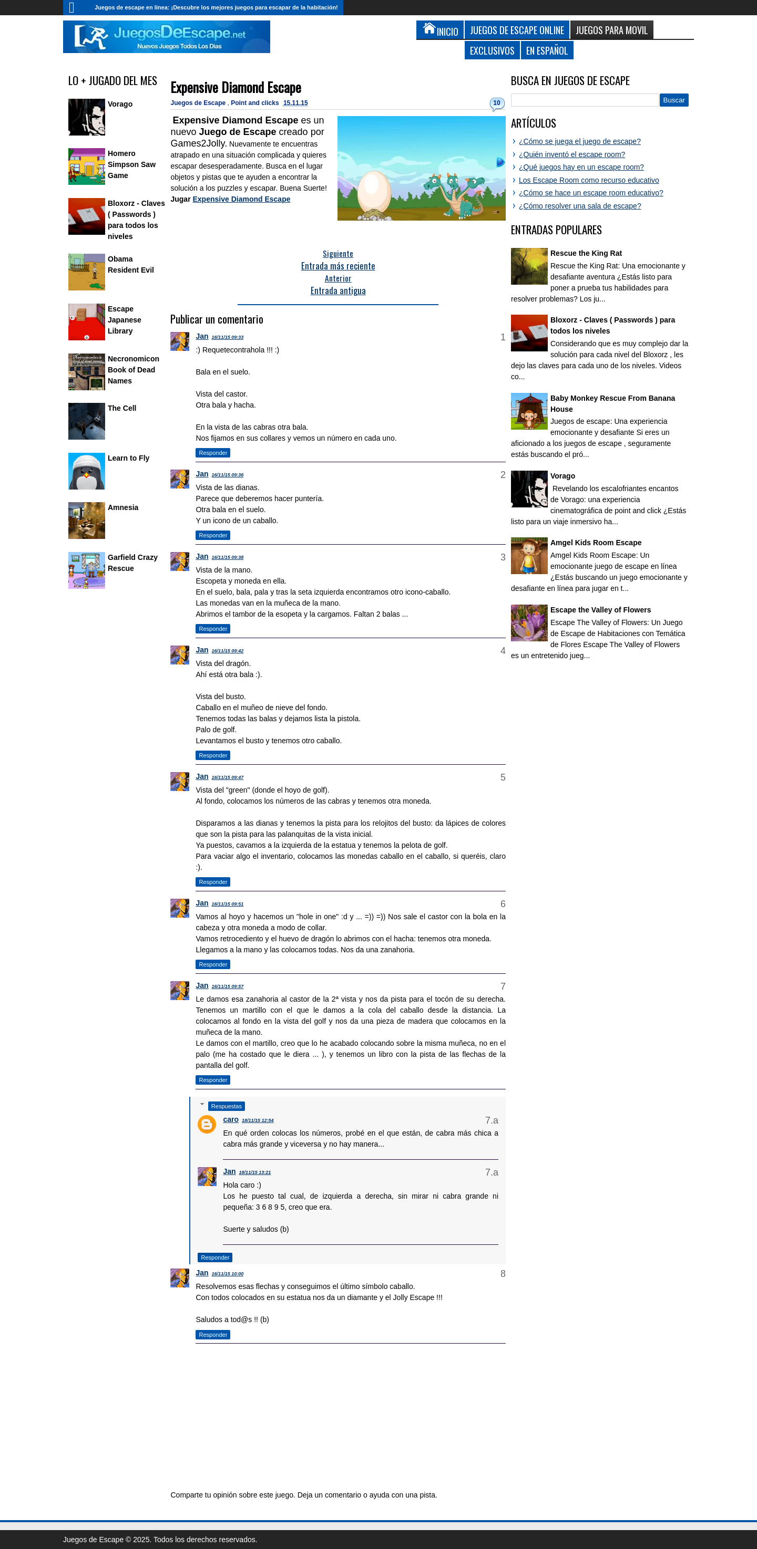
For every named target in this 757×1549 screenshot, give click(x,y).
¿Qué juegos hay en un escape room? (581, 167)
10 (496, 103)
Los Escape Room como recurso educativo (589, 180)
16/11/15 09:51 (228, 904)
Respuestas (226, 1106)
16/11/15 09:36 (228, 474)
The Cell (122, 408)
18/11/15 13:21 (255, 1172)
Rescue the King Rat (586, 253)
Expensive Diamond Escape (235, 87)
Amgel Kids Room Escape (596, 542)
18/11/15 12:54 (258, 1120)
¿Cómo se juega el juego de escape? (580, 141)
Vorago (120, 104)
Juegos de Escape (198, 103)
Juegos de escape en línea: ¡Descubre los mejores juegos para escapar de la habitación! (216, 7)
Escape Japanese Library (124, 320)
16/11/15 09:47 (228, 777)
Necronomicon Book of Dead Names (133, 370)
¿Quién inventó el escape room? (572, 154)
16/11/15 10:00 (228, 1273)
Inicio (76, 7)
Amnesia (123, 507)
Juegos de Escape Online (517, 30)
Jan (202, 336)
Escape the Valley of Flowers (600, 610)
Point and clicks (256, 103)
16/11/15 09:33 (228, 337)
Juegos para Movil (612, 30)
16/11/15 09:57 (228, 986)
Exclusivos (492, 50)
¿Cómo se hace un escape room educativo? (591, 193)
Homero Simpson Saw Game (132, 164)
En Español (547, 50)
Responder (213, 453)
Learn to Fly (128, 458)
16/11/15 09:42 (228, 650)
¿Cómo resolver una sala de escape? (580, 206)
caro (231, 1119)
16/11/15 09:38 (228, 557)
